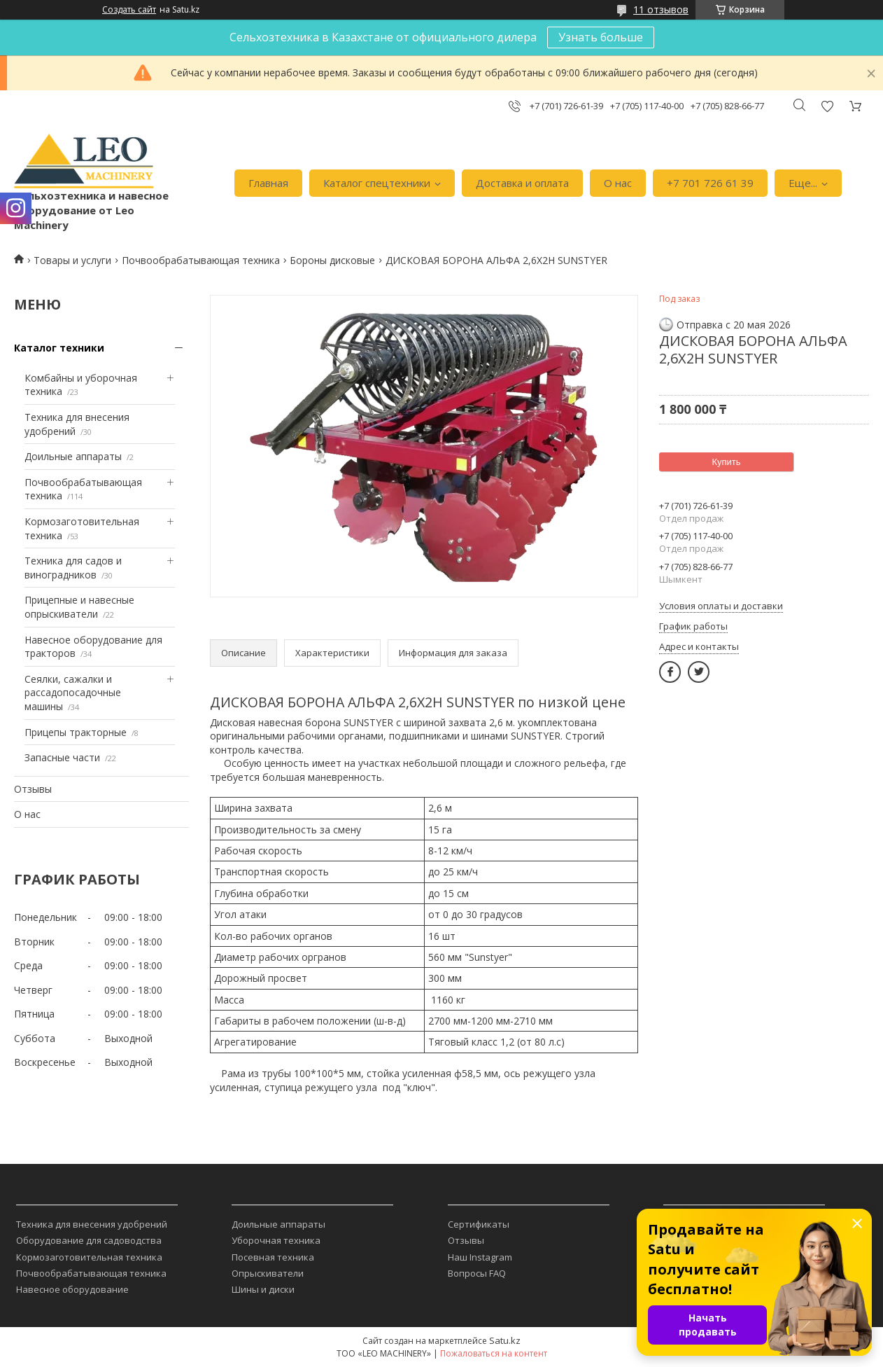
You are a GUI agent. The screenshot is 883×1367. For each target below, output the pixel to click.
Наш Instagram (480, 1257)
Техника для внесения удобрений (91, 1224)
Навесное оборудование (72, 1289)
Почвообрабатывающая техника (201, 260)
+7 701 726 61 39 (710, 183)
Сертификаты (478, 1224)
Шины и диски (263, 1289)
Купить (726, 462)
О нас (618, 183)
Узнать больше (600, 37)
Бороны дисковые (332, 260)
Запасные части (62, 757)
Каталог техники (59, 347)
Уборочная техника (276, 1240)
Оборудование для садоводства (89, 1240)
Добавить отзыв (827, 106)
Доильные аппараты (73, 456)
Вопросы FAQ (477, 1273)
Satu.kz (505, 1340)
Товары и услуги (72, 260)
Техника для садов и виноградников (73, 567)
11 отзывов (660, 9)
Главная (268, 183)
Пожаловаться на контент (493, 1353)
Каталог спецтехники (376, 183)
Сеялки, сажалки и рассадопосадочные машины (72, 692)
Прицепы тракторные (75, 732)
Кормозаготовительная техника (89, 1257)
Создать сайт (129, 10)
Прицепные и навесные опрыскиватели (79, 606)
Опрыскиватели (268, 1273)
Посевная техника (273, 1257)
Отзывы (33, 789)
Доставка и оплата (522, 183)
